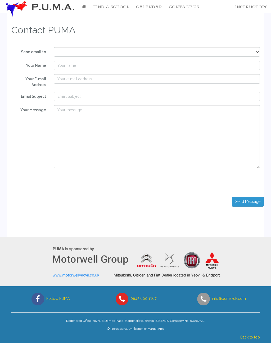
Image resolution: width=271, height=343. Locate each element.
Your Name (36, 65)
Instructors (251, 7)
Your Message (33, 110)
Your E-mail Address (35, 82)
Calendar (149, 7)
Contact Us (184, 7)
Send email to (33, 52)
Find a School (111, 7)
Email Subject (33, 96)
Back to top (250, 337)
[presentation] (222, 182)
